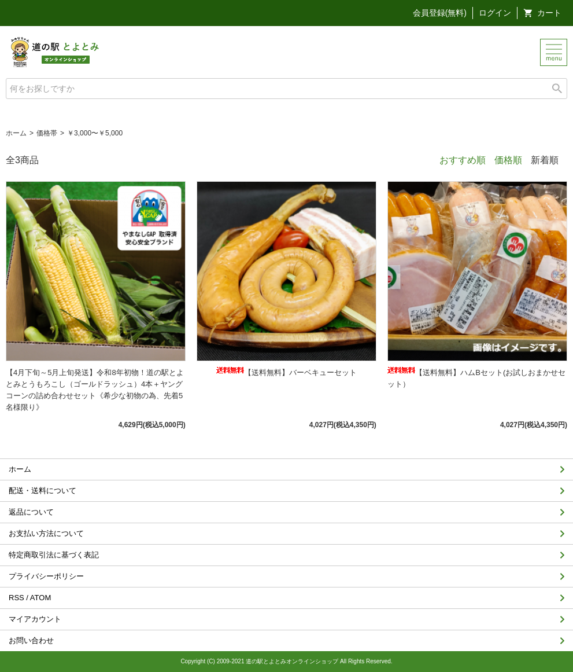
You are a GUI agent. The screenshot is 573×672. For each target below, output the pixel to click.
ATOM (40, 597)
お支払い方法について (46, 533)
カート (549, 12)
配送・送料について (42, 490)
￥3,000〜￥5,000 (95, 133)
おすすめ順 (462, 160)
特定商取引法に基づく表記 (54, 554)
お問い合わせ (31, 640)
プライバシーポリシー (46, 576)
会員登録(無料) (440, 12)
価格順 (508, 160)
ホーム (16, 133)
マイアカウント (35, 619)
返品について (31, 512)
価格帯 (46, 133)
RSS (16, 597)
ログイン (495, 12)
